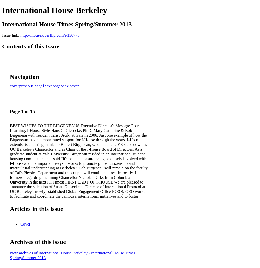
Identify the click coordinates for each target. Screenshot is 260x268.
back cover (70, 86)
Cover (25, 224)
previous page (30, 86)
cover (14, 86)
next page (53, 86)
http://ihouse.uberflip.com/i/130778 (50, 35)
